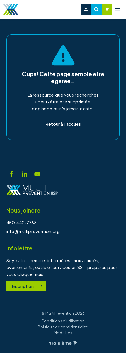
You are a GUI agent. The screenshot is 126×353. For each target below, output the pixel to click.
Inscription (28, 286)
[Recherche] (96, 9)
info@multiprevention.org (33, 231)
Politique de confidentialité (63, 327)
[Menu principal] (117, 9)
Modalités (63, 332)
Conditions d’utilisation (63, 321)
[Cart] (107, 9)
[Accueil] (10, 9)
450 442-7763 (21, 222)
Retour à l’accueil (63, 124)
